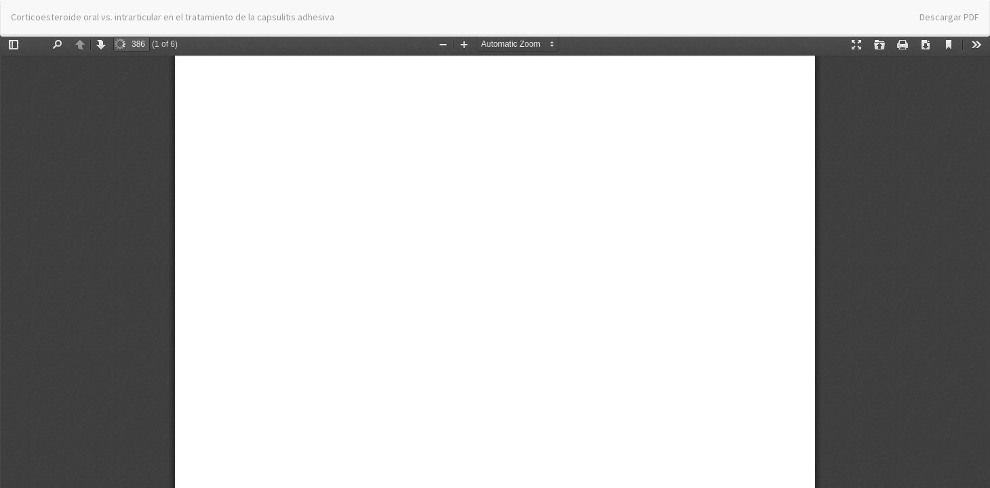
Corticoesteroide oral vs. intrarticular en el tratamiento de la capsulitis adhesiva (172, 17)
